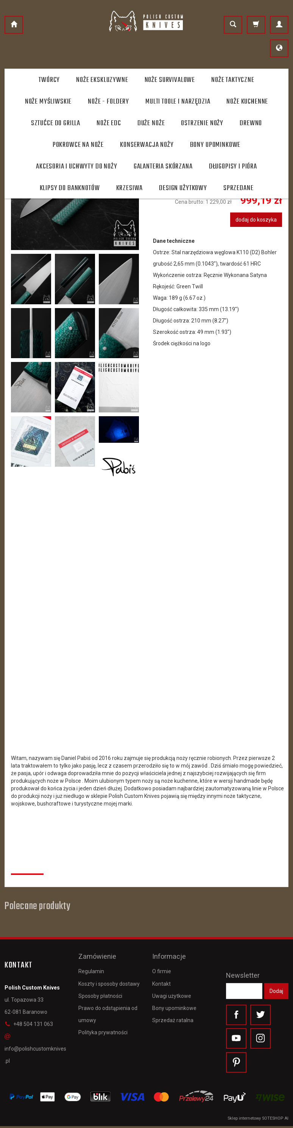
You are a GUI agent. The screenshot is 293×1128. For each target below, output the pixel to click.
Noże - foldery (108, 101)
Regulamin (91, 968)
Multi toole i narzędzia (177, 101)
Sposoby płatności (100, 993)
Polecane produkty (37, 906)
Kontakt (161, 980)
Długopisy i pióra (233, 166)
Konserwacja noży (146, 145)
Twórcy (49, 80)
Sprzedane (238, 188)
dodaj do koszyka (256, 220)
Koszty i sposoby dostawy (109, 980)
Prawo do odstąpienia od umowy (107, 1011)
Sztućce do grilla (55, 123)
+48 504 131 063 (29, 1024)
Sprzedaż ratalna (172, 1017)
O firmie (161, 968)
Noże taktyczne (232, 80)
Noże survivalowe (170, 80)
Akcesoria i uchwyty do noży (76, 166)
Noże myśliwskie (48, 101)
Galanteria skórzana (163, 166)
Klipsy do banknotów (70, 188)
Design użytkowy (183, 188)
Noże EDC (109, 123)
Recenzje (27, 865)
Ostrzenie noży (202, 123)
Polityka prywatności (103, 1029)
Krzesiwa (129, 188)
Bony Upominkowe (215, 145)
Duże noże (151, 123)
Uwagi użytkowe (171, 993)
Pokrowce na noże (78, 145)
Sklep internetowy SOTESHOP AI (258, 1120)
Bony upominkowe (174, 1005)
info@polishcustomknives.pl (35, 1049)
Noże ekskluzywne (102, 80)
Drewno (251, 123)
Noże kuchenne (247, 101)
